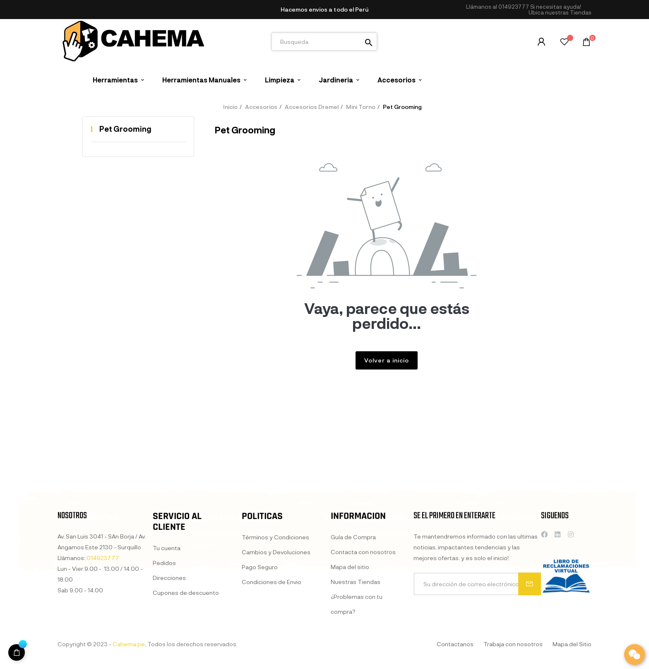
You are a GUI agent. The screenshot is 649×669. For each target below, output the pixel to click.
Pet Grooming (125, 128)
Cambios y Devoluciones (276, 635)
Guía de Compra (353, 629)
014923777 (513, 6)
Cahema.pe (129, 643)
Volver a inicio (386, 360)
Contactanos (455, 643)
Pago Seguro (260, 650)
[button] (560, 12)
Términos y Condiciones (275, 620)
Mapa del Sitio (572, 643)
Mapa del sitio (350, 658)
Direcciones (169, 654)
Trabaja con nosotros (513, 643)
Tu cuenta (166, 624)
